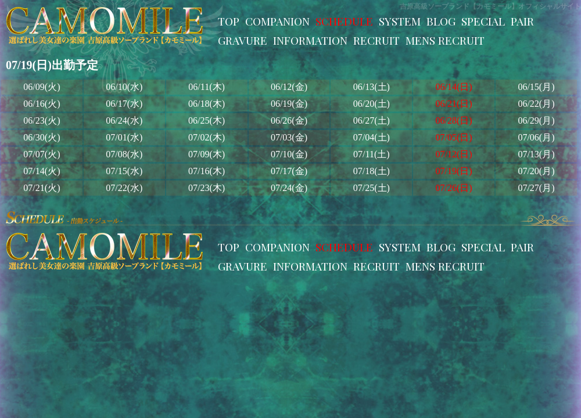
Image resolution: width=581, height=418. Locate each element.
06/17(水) (124, 104)
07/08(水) (124, 154)
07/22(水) (124, 188)
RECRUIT (376, 40)
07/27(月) (536, 188)
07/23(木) (206, 188)
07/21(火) (41, 188)
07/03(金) (289, 137)
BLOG (441, 20)
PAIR (522, 20)
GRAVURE (242, 40)
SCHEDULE (344, 20)
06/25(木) (206, 120)
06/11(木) (206, 87)
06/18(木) (206, 104)
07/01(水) (124, 137)
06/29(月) (536, 120)
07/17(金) (289, 171)
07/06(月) (536, 137)
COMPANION (277, 20)
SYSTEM (400, 20)
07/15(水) (124, 171)
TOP (228, 20)
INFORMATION (310, 40)
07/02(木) (206, 137)
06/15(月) (536, 87)
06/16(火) (41, 104)
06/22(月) (536, 104)
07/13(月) (536, 154)
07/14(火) (41, 171)
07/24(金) (289, 188)
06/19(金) (289, 104)
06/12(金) (289, 87)
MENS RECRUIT (445, 40)
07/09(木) (206, 154)
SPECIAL (483, 20)
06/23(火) (41, 120)
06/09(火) (41, 87)
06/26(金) (289, 120)
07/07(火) (41, 154)
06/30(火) (41, 137)
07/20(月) (536, 171)
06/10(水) (124, 87)
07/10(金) (289, 154)
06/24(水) (124, 120)
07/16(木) (206, 171)
